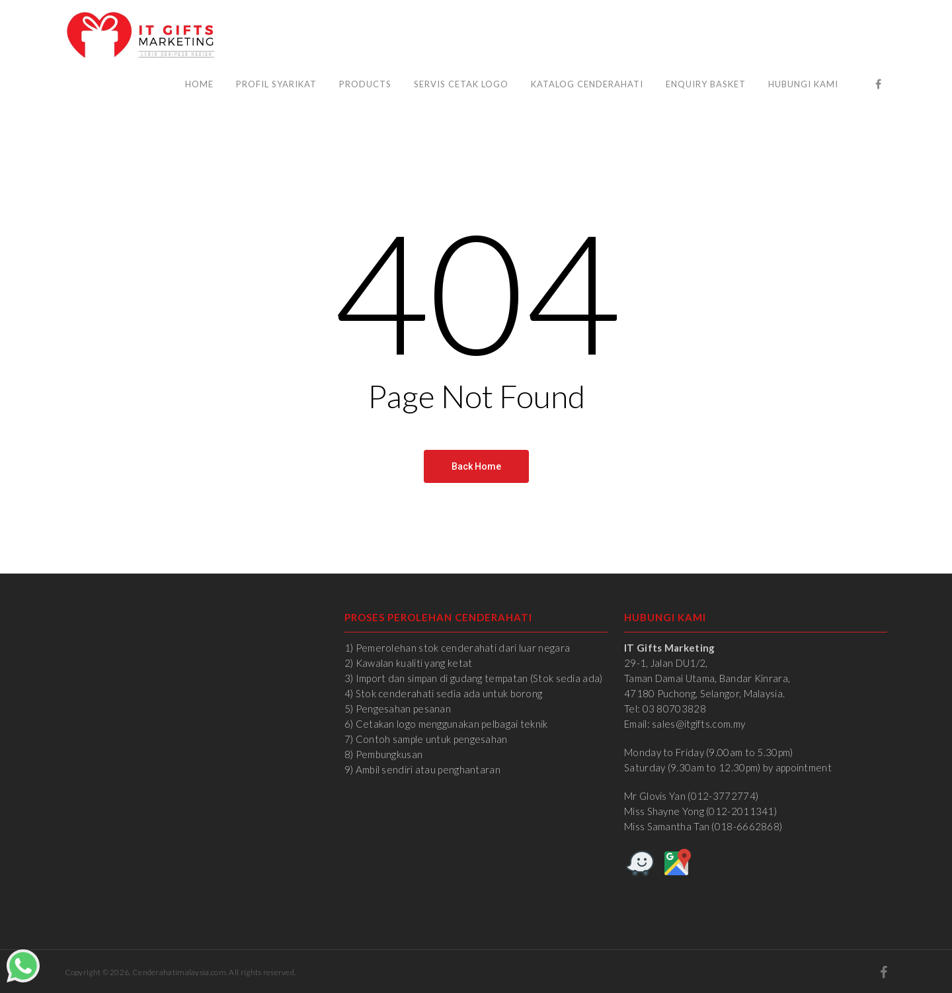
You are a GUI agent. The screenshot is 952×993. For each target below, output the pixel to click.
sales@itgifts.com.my (698, 724)
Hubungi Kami (803, 84)
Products (365, 84)
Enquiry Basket (706, 84)
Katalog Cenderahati (587, 84)
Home (199, 84)
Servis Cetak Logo (461, 84)
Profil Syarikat (276, 84)
